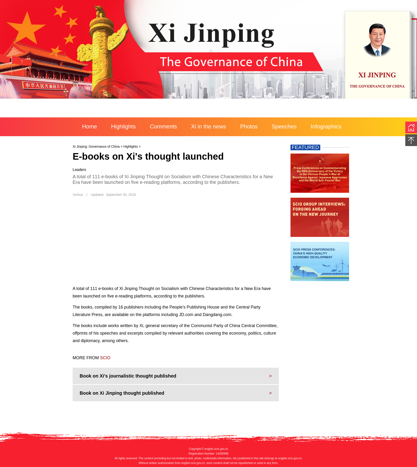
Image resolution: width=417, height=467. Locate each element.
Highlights (123, 126)
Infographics (326, 126)
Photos (249, 126)
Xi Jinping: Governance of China (96, 146)
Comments (163, 126)
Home (89, 126)
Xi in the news (208, 126)
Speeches (284, 126)
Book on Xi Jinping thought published (122, 393)
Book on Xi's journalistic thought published (128, 375)
